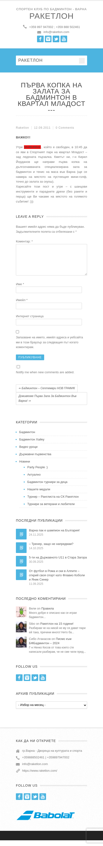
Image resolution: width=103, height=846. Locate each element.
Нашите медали (38, 495)
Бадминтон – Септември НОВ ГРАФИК (47, 394)
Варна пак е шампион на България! (54, 536)
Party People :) (37, 473)
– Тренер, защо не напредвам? (51, 549)
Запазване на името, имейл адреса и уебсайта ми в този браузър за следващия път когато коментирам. (49, 348)
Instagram (48, 39)
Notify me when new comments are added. (45, 378)
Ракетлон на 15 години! (57, 629)
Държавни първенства (35, 460)
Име (20, 290)
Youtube (64, 39)
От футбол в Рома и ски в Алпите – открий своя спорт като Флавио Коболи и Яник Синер (57, 581)
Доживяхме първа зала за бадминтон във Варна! (47, 404)
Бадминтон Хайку (31, 445)
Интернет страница (29, 322)
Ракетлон (51, 16)
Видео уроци (28, 452)
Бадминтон (27, 438)
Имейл (22, 305)
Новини (24, 467)
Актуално (34, 480)
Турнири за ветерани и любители (51, 509)
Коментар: (24, 241)
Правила (47, 614)
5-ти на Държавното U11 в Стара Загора (58, 563)
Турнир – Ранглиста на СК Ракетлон (53, 502)
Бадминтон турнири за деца (47, 487)
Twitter (56, 39)
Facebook (40, 39)
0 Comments (65, 127)
